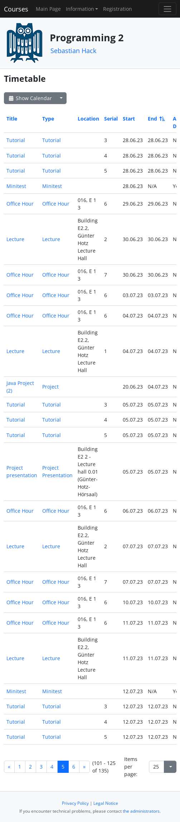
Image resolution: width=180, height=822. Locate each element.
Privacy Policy (75, 803)
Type (48, 118)
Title (11, 118)
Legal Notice (105, 803)
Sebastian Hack (73, 50)
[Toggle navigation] (167, 9)
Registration (117, 8)
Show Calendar (30, 98)
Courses (16, 9)
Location (88, 118)
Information (80, 8)
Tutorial (15, 140)
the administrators (141, 811)
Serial (111, 118)
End (156, 118)
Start (129, 118)
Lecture (15, 239)
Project (50, 386)
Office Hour (20, 203)
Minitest (16, 186)
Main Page (48, 8)
